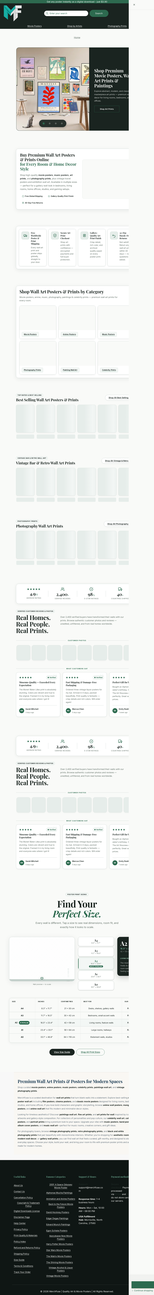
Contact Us (19, 1191)
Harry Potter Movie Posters (59, 1244)
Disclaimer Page (22, 1217)
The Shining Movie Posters (59, 1262)
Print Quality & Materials (25, 1235)
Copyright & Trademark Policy (28, 1204)
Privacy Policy (21, 1229)
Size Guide (19, 1260)
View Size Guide (62, 1052)
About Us (18, 1185)
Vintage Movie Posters (57, 1275)
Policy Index (20, 1241)
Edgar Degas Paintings (57, 1218)
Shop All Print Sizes (90, 1052)
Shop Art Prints (107, 109)
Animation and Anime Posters (60, 1198)
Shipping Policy (21, 1253)
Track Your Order (22, 1272)
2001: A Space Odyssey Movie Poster (60, 1186)
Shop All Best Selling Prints (122, 397)
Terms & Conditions (23, 1266)
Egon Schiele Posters (56, 1230)
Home (77, 37)
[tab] (43, 123)
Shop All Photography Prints (121, 524)
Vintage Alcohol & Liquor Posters (61, 1269)
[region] (77, 89)
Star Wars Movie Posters (58, 1250)
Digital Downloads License (27, 1211)
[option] (96, 941)
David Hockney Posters (57, 1212)
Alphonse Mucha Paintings (59, 1192)
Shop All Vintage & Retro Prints (120, 460)
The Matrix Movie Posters (59, 1256)
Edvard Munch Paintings (58, 1224)
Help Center (20, 1223)
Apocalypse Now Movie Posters (60, 1237)
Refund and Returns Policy (27, 1247)
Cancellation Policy (23, 1197)
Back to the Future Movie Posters (61, 1206)
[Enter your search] (66, 13)
